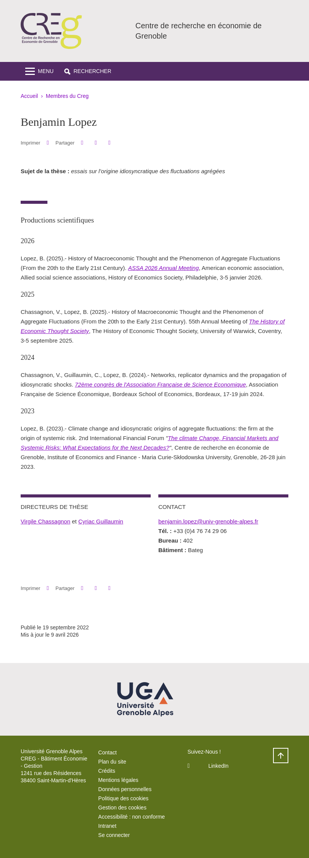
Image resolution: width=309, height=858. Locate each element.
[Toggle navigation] (39, 71)
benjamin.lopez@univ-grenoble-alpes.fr (208, 521)
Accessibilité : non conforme (131, 817)
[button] (87, 71)
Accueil (29, 96)
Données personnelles (124, 789)
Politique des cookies (123, 798)
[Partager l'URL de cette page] (109, 142)
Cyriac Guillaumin (101, 521)
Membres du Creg (67, 96)
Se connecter (114, 835)
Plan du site (112, 762)
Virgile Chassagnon (45, 521)
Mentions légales (118, 780)
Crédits (106, 771)
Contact (107, 752)
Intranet (107, 826)
